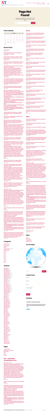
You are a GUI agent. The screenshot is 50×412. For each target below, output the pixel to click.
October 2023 (6, 305)
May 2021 (5, 324)
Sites (27, 116)
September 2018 (7, 334)
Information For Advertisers (9, 350)
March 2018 (6, 338)
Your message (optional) (36, 290)
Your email (36, 282)
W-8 (4, 261)
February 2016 (6, 342)
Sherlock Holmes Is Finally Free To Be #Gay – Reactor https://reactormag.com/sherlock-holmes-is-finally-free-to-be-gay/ (13, 58)
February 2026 (6, 270)
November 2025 (6, 274)
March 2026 (6, 269)
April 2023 (5, 311)
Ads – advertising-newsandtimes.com (10, 359)
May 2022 (5, 318)
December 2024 (7, 287)
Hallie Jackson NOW (29, 230)
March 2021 (6, 326)
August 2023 (6, 307)
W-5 (4, 257)
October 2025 (6, 275)
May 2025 (5, 281)
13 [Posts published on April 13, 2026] (5, 39)
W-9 (4, 262)
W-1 (4, 251)
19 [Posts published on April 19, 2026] (22, 39)
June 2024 (6, 295)
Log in (27, 237)
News (5, 352)
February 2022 (6, 322)
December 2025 (6, 273)
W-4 (4, 256)
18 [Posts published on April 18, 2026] (19, 39)
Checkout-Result (7, 349)
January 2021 (6, 328)
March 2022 (6, 321)
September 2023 (7, 306)
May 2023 (5, 310)
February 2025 (6, 285)
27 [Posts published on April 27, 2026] (5, 42)
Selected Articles (7, 248)
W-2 (4, 253)
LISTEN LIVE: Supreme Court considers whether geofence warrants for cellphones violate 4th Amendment (34, 54)
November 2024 (7, 289)
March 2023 (6, 312)
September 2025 (7, 276)
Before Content (6, 245)
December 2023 (6, 302)
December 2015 (6, 343)
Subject (36, 285)
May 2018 (5, 337)
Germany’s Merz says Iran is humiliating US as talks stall (36, 127)
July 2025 (5, 279)
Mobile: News (6, 351)
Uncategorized (6, 250)
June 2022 (6, 317)
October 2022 (6, 316)
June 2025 (6, 280)
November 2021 (6, 323)
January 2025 (6, 286)
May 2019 (5, 333)
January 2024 (6, 301)
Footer (5, 247)
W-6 (4, 258)
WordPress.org (28, 241)
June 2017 (5, 339)
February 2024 (6, 300)
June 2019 (5, 332)
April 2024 (5, 297)
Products (5, 355)
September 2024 (7, 291)
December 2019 (6, 331)
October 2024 (6, 290)
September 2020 (7, 329)
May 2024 (5, 296)
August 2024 (6, 292)
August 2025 (6, 278)
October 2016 (6, 340)
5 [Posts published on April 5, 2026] (22, 36)
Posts (5, 354)
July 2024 (5, 294)
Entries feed (28, 238)
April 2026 (5, 268)
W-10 (5, 252)
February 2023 (6, 313)
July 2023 (5, 308)
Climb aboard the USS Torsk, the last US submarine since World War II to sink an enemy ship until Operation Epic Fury (36, 111)
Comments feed (29, 240)
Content (5, 246)
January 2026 (6, 271)
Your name (36, 278)
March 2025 (6, 284)
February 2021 (6, 327)
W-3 (4, 255)
